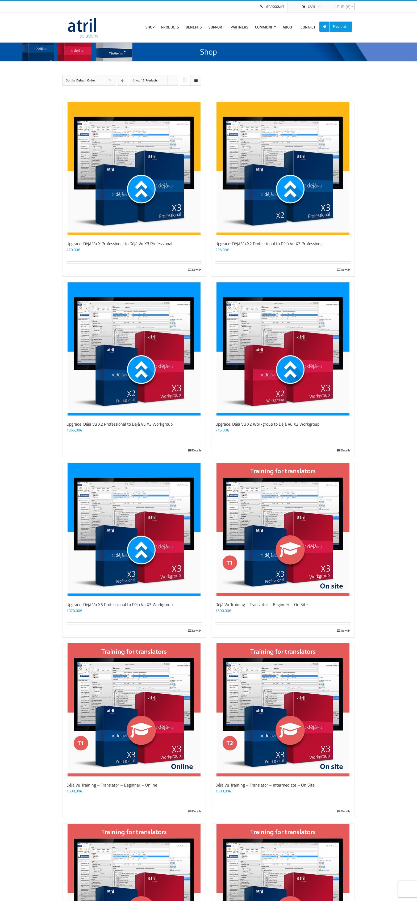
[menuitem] (337, 27)
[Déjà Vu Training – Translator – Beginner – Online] (134, 709)
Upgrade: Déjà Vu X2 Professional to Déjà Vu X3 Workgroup (119, 424)
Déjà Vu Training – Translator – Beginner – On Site (261, 604)
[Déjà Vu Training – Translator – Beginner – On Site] (283, 529)
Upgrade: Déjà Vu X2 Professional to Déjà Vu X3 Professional (269, 243)
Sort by (80, 80)
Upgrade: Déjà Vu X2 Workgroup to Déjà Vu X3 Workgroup (267, 424)
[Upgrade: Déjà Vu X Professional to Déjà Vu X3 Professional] (134, 168)
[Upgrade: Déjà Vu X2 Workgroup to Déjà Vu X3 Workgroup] (283, 348)
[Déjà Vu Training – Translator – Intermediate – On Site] (283, 709)
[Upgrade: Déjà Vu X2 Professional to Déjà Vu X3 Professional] (283, 168)
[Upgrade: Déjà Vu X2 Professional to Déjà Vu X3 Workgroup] (134, 348)
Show (145, 80)
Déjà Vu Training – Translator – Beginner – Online (111, 785)
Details (197, 270)
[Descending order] (122, 80)
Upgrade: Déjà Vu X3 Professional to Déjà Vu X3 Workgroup (119, 604)
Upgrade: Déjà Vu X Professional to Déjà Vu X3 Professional (119, 243)
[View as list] (195, 80)
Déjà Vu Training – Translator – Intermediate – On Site (265, 785)
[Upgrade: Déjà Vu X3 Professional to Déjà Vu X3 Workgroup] (134, 529)
